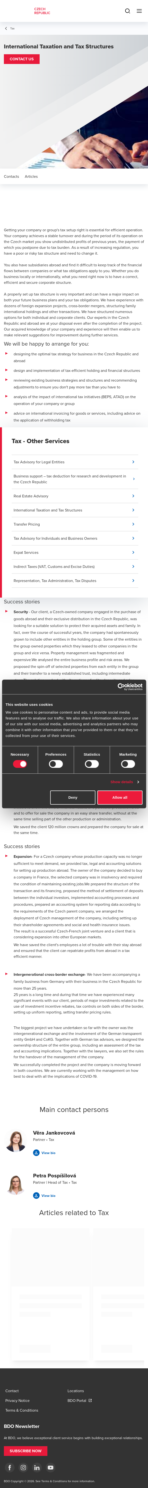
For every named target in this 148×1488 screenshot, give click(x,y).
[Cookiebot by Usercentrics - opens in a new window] (121, 686)
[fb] (10, 1467)
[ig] (23, 1467)
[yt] (50, 1467)
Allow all (119, 797)
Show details (122, 782)
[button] (22, 59)
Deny (72, 797)
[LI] (37, 1467)
